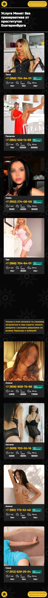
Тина (8, 74)
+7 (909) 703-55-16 (24, 448)
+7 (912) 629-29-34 (24, 572)
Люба (9, 198)
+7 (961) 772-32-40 (24, 510)
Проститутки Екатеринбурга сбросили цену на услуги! (37, 4)
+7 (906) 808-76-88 (24, 387)
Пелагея (10, 136)
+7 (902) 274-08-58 (24, 202)
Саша (8, 568)
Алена (9, 383)
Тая (7, 259)
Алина (9, 506)
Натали (10, 444)
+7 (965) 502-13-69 (24, 140)
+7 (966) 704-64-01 (24, 78)
